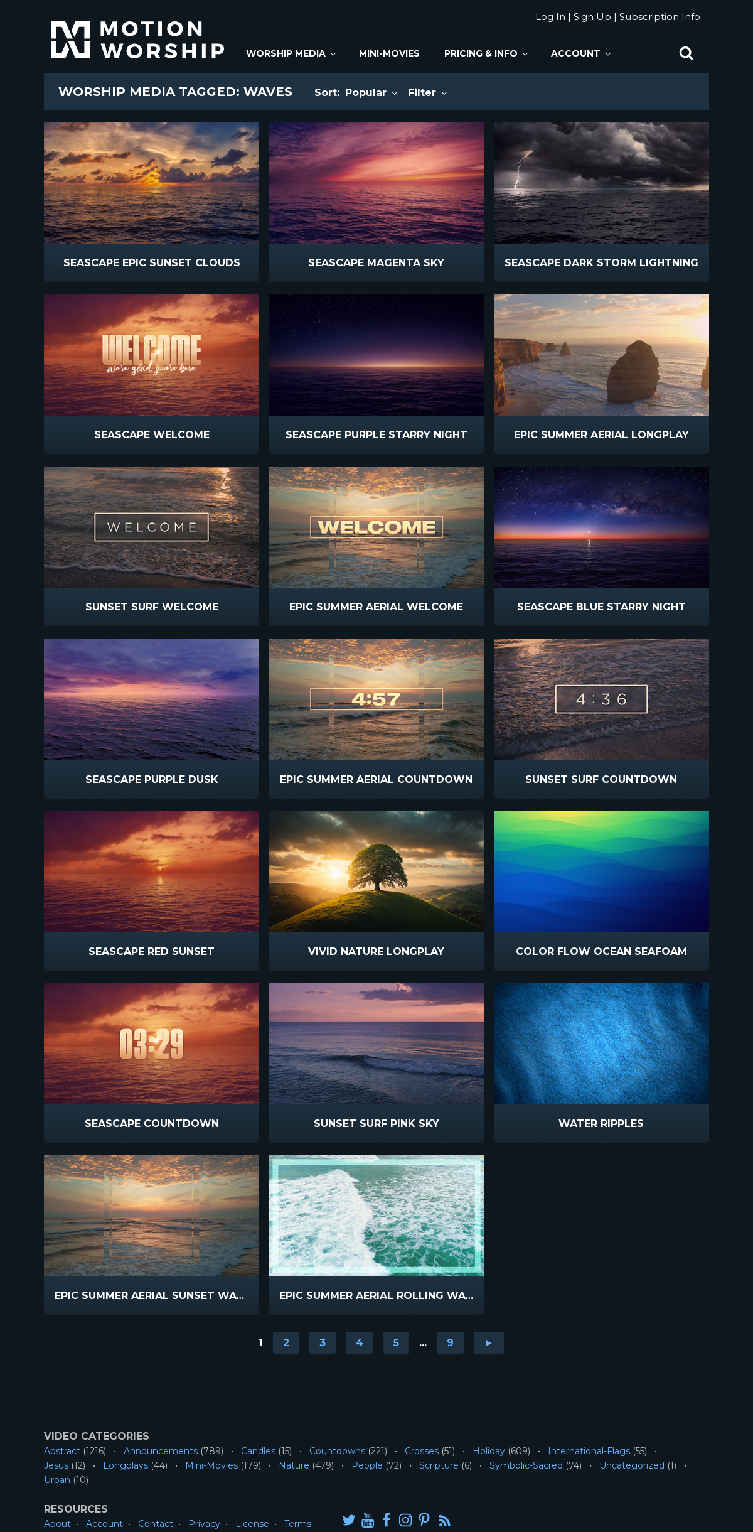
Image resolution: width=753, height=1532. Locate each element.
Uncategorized (632, 1465)
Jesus (56, 1465)
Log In (550, 17)
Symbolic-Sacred (526, 1465)
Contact (155, 1523)
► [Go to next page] (489, 1343)
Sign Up (592, 17)
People (367, 1465)
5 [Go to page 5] (396, 1343)
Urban (57, 1480)
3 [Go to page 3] (322, 1343)
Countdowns (337, 1451)
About (57, 1523)
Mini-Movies (389, 53)
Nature (294, 1465)
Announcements (161, 1451)
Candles (258, 1451)
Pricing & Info (487, 53)
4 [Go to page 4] (359, 1343)
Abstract (62, 1451)
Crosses (422, 1451)
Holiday (489, 1451)
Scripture (439, 1465)
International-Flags (589, 1451)
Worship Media (292, 53)
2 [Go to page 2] (286, 1343)
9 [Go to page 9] (450, 1343)
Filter (428, 93)
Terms (297, 1523)
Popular (372, 93)
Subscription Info (659, 17)
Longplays (125, 1465)
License (252, 1523)
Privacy (204, 1523)
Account (581, 53)
